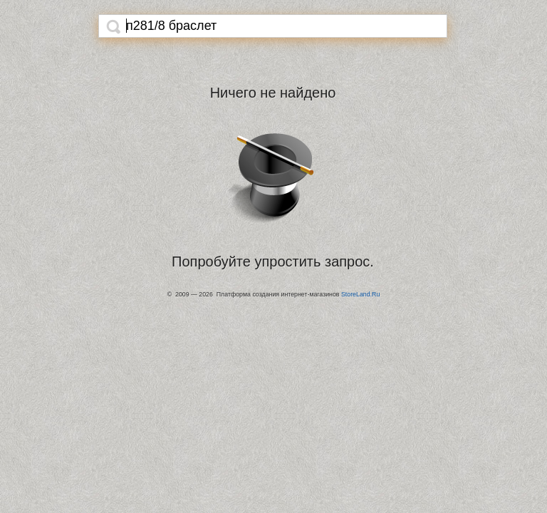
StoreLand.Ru (360, 294)
